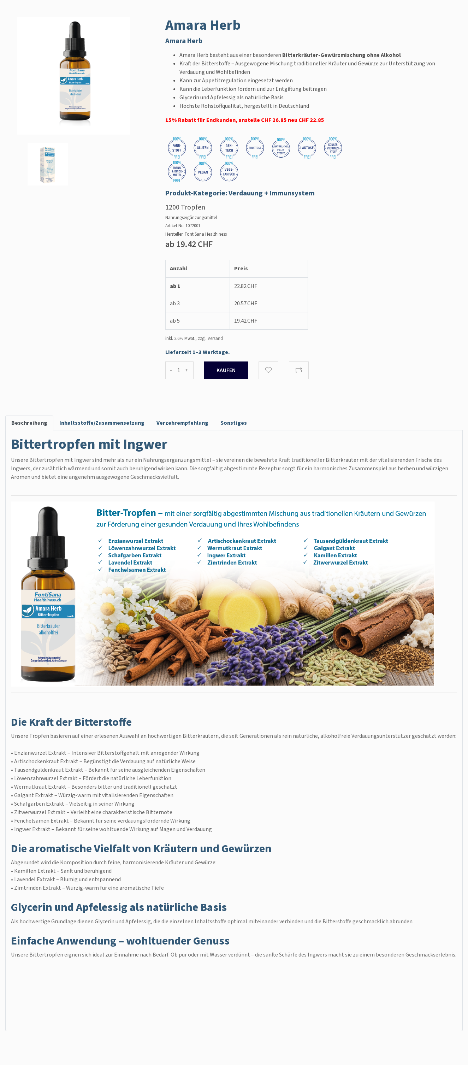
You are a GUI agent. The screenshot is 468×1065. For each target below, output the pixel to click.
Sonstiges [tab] (233, 423)
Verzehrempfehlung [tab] (182, 423)
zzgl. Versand (210, 338)
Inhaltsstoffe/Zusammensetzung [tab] (101, 423)
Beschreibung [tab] (29, 423)
